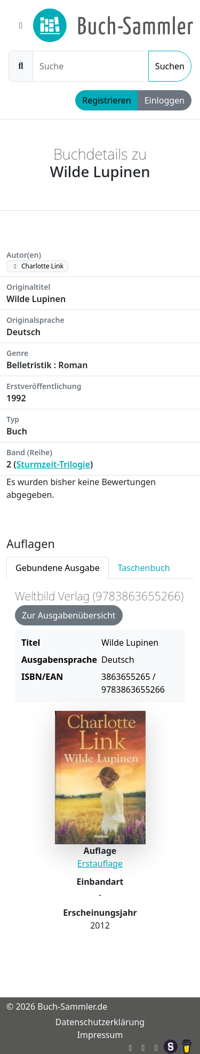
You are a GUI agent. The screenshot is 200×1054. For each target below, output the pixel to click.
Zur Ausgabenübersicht (69, 615)
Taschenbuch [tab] (144, 568)
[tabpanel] (100, 771)
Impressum (100, 1035)
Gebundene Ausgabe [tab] (57, 568)
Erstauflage (100, 863)
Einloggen (165, 100)
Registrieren (106, 100)
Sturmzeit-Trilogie (54, 464)
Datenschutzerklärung (100, 1022)
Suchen (170, 66)
